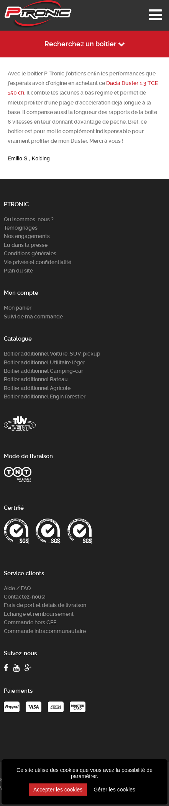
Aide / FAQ (17, 588)
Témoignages (21, 228)
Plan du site (18, 271)
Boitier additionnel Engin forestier (44, 396)
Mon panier (17, 308)
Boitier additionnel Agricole (37, 388)
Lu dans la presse (26, 245)
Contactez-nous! (25, 597)
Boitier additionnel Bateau (36, 379)
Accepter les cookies (57, 789)
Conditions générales (30, 253)
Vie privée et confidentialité (37, 262)
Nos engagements (27, 236)
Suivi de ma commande (33, 316)
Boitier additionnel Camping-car (43, 371)
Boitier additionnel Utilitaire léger (44, 362)
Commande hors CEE (30, 622)
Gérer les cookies (114, 789)
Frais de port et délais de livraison (45, 605)
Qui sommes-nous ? (29, 219)
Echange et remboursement (39, 614)
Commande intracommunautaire (45, 631)
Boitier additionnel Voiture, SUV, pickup (52, 354)
